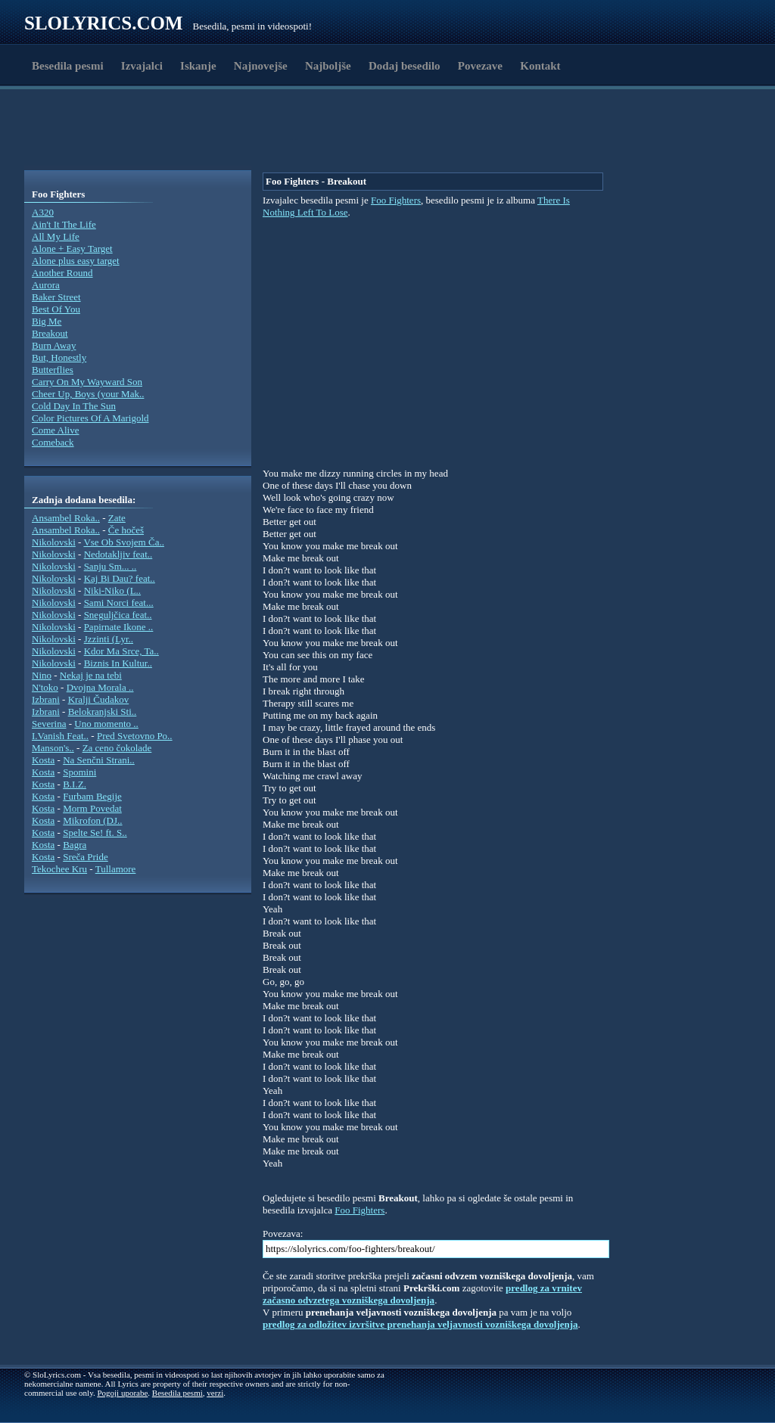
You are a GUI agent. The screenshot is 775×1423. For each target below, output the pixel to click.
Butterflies (52, 369)
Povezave (480, 66)
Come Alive (55, 430)
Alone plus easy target (76, 260)
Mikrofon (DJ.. (92, 820)
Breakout (50, 333)
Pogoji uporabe (122, 1392)
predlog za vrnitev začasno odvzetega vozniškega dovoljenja (422, 1294)
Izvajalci (142, 66)
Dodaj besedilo (404, 66)
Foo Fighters (396, 200)
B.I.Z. (74, 784)
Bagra (74, 844)
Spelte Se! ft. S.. (95, 832)
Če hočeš (126, 530)
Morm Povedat (92, 808)
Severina (49, 723)
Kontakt (540, 66)
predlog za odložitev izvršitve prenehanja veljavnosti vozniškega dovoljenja (420, 1324)
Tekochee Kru (59, 869)
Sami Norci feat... (119, 602)
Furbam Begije (92, 796)
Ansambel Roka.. (66, 518)
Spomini (79, 772)
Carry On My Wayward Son (87, 381)
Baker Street (56, 297)
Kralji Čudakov (98, 699)
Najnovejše (261, 66)
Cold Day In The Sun (74, 406)
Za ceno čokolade (117, 747)
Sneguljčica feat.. (118, 614)
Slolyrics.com (103, 23)
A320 (43, 212)
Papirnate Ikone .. (119, 626)
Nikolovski (54, 542)
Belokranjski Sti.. (102, 711)
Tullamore (115, 869)
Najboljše (328, 66)
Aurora (46, 285)
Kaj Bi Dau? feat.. (119, 578)
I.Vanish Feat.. (60, 735)
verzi (215, 1392)
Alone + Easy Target (72, 248)
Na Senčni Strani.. (99, 760)
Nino (41, 675)
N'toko (45, 687)
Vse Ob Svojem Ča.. (123, 542)
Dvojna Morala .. (100, 687)
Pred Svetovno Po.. (135, 735)
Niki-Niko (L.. (112, 590)
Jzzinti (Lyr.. (108, 639)
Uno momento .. (106, 723)
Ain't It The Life (64, 224)
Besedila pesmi (68, 66)
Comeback (53, 442)
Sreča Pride (85, 856)
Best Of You (56, 309)
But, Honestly (59, 357)
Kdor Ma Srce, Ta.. (121, 651)
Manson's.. (53, 747)
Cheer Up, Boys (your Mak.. (88, 393)
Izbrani (46, 699)
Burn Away (54, 345)
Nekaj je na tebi (91, 675)
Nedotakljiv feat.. (118, 554)
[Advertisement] (112, 131)
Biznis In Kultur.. (118, 663)
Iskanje (198, 66)
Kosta (43, 760)
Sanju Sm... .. (110, 566)
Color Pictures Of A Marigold (90, 418)
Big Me (46, 321)
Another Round (62, 272)
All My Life (55, 236)
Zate (117, 518)
